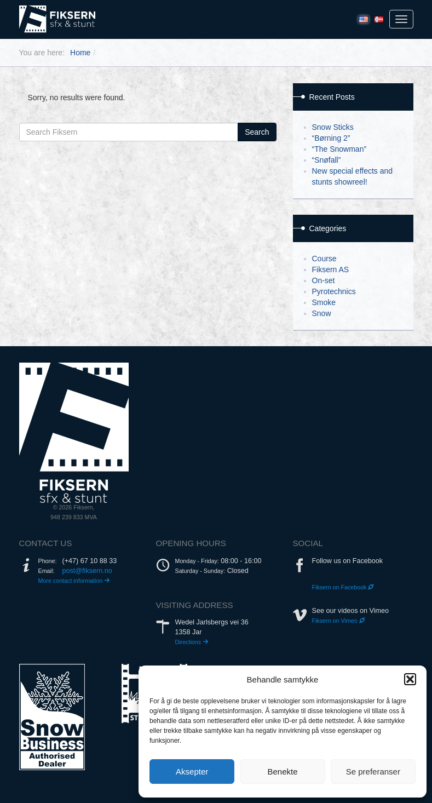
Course (324, 258)
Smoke (324, 302)
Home (80, 52)
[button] (410, 679)
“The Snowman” (339, 149)
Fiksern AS (330, 269)
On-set (323, 280)
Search (257, 132)
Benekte (282, 771)
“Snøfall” (326, 160)
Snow (321, 313)
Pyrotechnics (334, 291)
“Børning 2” (331, 138)
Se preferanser (373, 771)
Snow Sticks (333, 127)
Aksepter (192, 771)
